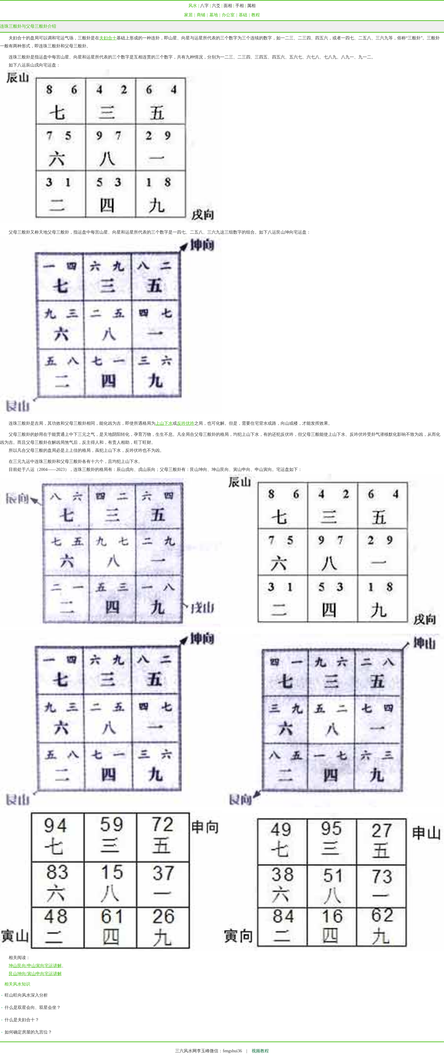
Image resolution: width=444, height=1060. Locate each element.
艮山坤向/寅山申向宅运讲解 (35, 973)
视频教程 (260, 1051)
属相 (251, 5)
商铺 (201, 15)
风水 (192, 5)
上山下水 (164, 423)
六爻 (216, 5)
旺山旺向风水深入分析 (26, 995)
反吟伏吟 (185, 423)
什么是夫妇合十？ (22, 1020)
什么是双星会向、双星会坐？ (33, 1007)
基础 (243, 15)
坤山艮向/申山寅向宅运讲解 (35, 965)
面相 (228, 5)
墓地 (213, 15)
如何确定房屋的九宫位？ (28, 1032)
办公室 (228, 15)
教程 (255, 15)
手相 (239, 5)
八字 (204, 5)
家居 (188, 15)
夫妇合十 (108, 38)
